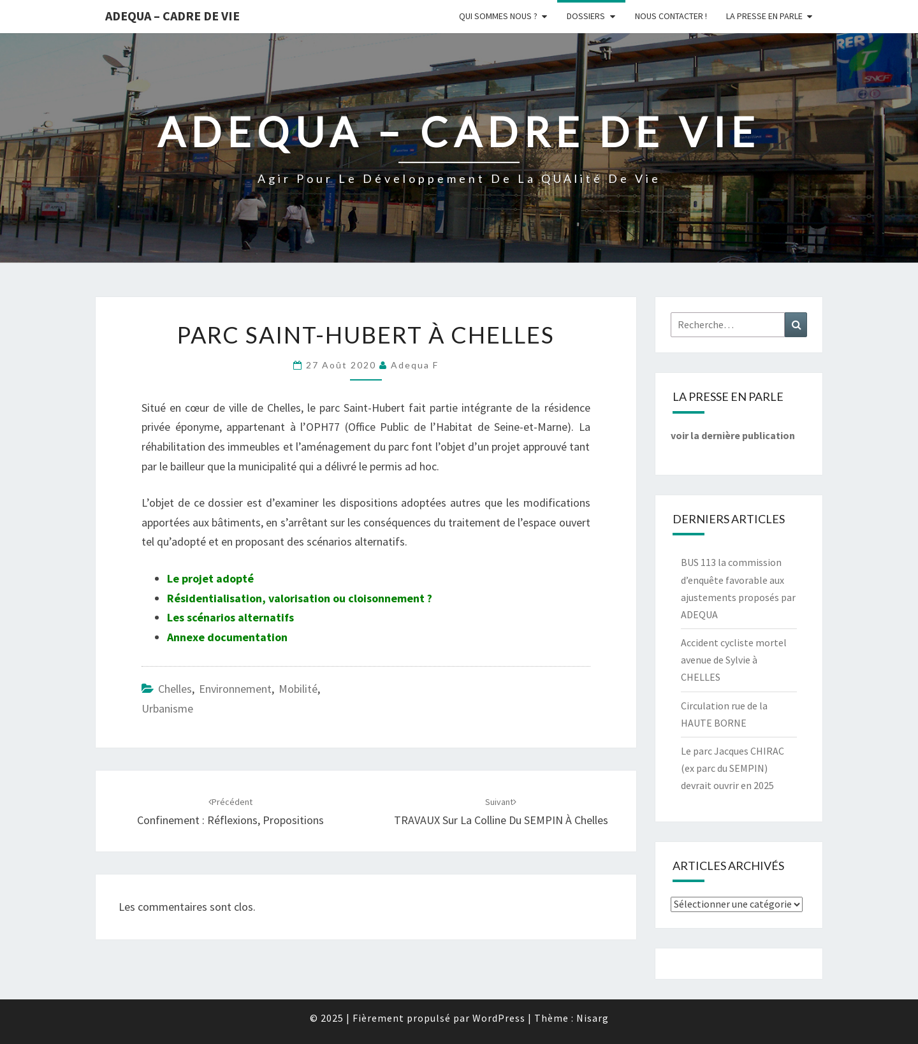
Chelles (175, 688)
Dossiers (586, 16)
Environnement (235, 688)
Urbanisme (167, 708)
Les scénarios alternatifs (230, 617)
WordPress (498, 1017)
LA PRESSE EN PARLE (764, 16)
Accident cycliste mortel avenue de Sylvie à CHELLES (734, 659)
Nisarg (592, 1017)
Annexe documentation (227, 637)
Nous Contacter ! (671, 16)
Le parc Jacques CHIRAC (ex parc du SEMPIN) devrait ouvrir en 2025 (732, 768)
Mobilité (298, 688)
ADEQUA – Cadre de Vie (172, 16)
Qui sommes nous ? (498, 16)
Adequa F (415, 364)
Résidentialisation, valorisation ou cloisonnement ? (299, 598)
